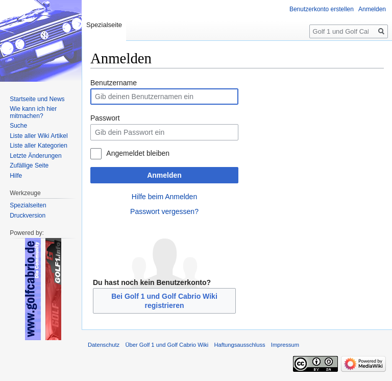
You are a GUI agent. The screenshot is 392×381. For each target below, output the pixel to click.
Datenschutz (103, 345)
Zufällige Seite (29, 165)
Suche (18, 125)
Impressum (285, 345)
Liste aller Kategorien (38, 145)
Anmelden (164, 175)
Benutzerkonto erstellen (321, 9)
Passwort (105, 118)
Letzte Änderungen (35, 155)
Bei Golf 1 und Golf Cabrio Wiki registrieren (164, 300)
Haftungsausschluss (239, 345)
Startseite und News (37, 99)
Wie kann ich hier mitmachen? (33, 112)
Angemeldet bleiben (137, 153)
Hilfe (16, 175)
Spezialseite (104, 25)
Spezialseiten (28, 205)
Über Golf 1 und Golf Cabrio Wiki (166, 345)
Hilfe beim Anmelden (164, 197)
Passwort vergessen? (164, 211)
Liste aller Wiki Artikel (38, 135)
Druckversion (27, 215)
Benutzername (113, 83)
